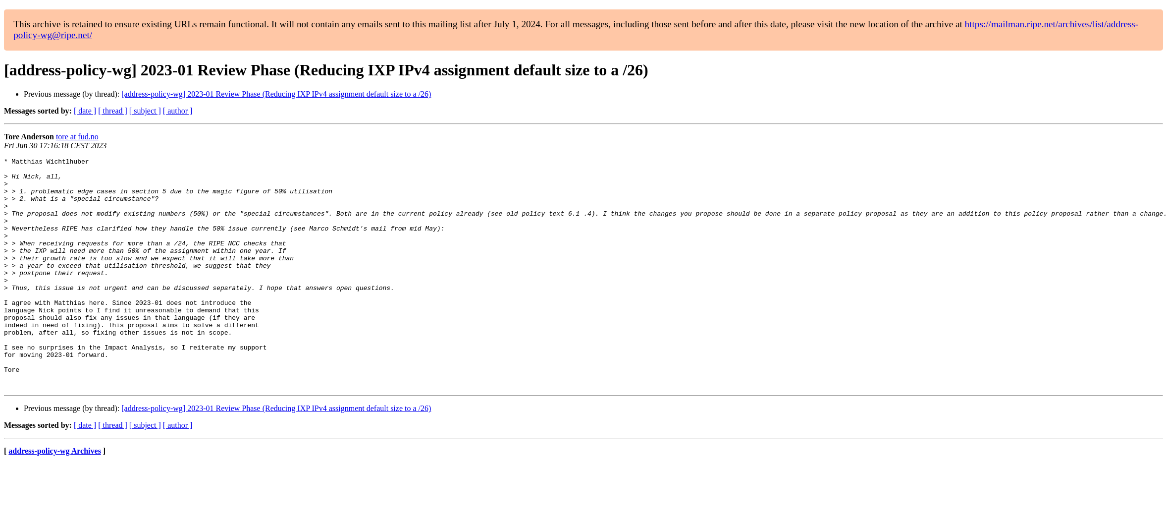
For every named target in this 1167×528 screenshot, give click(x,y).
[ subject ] (145, 111)
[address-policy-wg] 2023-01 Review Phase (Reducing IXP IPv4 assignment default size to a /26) (276, 94)
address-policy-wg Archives (54, 497)
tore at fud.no (77, 136)
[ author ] (178, 111)
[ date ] (85, 111)
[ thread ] (112, 111)
